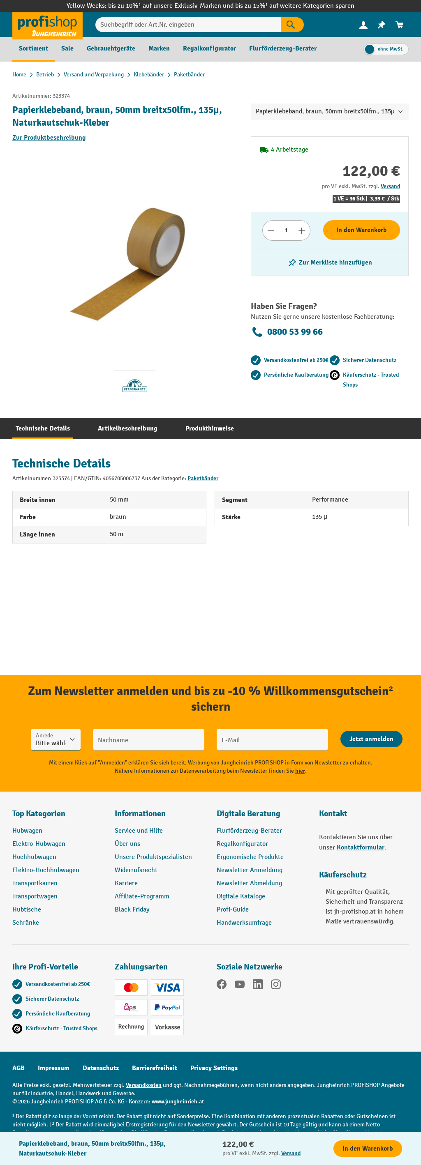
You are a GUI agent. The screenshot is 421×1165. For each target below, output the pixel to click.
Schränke (25, 923)
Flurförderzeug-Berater (249, 831)
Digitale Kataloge (241, 896)
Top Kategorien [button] (38, 813)
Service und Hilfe (139, 831)
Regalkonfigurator (242, 844)
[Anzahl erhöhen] (302, 230)
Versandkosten (144, 1085)
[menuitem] (363, 25)
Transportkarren (35, 883)
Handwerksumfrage (244, 923)
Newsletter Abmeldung (249, 883)
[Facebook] (222, 985)
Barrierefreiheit (154, 1068)
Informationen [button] (140, 813)
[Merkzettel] (381, 25)
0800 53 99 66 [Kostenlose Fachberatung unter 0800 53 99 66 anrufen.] (287, 331)
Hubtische (26, 910)
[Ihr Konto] (363, 25)
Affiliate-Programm (142, 896)
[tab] (42, 428)
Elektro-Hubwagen (38, 844)
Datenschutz (101, 1068)
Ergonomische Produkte (250, 857)
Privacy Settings (214, 1068)
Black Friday (132, 910)
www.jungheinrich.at (178, 1101)
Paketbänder (202, 478)
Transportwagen (35, 896)
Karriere (126, 883)
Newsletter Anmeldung (249, 870)
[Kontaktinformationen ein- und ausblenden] (20, 1144)
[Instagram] (276, 985)
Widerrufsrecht (136, 870)
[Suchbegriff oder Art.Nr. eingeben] (188, 24)
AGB (18, 1068)
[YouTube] (240, 985)
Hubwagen (27, 831)
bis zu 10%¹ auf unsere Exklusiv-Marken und (171, 6)
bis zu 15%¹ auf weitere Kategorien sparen (294, 6)
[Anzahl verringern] (270, 230)
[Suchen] (292, 24)
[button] (262, 817)
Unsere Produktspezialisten (153, 857)
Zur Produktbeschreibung (49, 138)
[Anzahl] (286, 230)
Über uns (127, 844)
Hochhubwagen (34, 857)
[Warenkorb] (400, 25)
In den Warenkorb (361, 230)
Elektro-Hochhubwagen (45, 870)
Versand (390, 186)
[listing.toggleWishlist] (329, 262)
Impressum (53, 1068)
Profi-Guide (233, 910)
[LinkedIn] (258, 985)
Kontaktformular (360, 847)
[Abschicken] (371, 739)
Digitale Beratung (248, 813)
